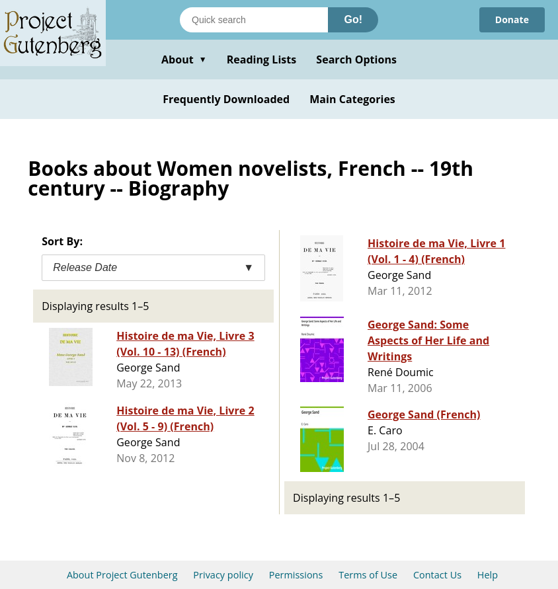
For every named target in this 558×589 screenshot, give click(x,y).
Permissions (296, 575)
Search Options (356, 59)
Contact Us (437, 575)
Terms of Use (368, 575)
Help (487, 575)
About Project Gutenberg (122, 575)
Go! (353, 19)
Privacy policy (223, 575)
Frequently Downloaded (226, 99)
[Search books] (254, 19)
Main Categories (352, 99)
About (184, 59)
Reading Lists (262, 59)
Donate (512, 19)
